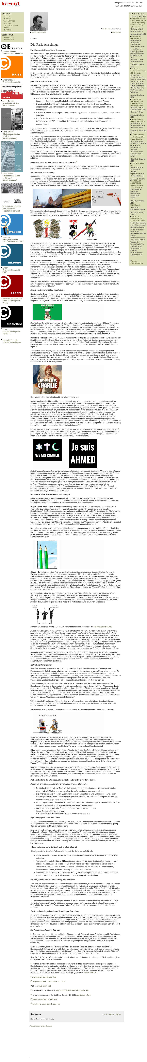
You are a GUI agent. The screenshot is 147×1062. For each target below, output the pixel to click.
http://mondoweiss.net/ (103, 627)
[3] (36, 346)
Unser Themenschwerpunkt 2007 (11, 270)
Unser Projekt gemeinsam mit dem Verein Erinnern (11, 103)
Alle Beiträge (9, 21)
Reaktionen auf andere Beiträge (41, 1026)
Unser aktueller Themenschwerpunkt (11, 81)
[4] (79, 424)
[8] (88, 756)
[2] (63, 168)
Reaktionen (9, 40)
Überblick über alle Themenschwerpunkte (12, 341)
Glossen (7, 19)
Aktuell (7, 16)
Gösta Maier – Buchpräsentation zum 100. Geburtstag (138, 71)
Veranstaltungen (11, 25)
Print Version (116, 32)
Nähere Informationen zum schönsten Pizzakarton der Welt (12, 208)
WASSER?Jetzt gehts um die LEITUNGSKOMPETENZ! (13, 239)
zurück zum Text (90, 972)
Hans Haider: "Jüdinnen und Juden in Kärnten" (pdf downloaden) (11, 177)
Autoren (7, 23)
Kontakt (7, 30)
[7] (75, 696)
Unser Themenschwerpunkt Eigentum (11, 331)
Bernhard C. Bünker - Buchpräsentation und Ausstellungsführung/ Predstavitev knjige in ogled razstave (138, 23)
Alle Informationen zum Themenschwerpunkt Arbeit (12, 300)
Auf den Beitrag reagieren (112, 1014)
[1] (76, 161)
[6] (92, 672)
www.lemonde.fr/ (39, 1004)
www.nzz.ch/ (37, 977)
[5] (118, 429)
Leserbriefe (9, 38)
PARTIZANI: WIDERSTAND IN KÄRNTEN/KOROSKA (137, 219)
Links (6, 28)
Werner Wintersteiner (38, 32)
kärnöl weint (135, 205)
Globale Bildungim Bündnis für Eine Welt (13, 52)
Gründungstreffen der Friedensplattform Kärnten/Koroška (137, 137)
